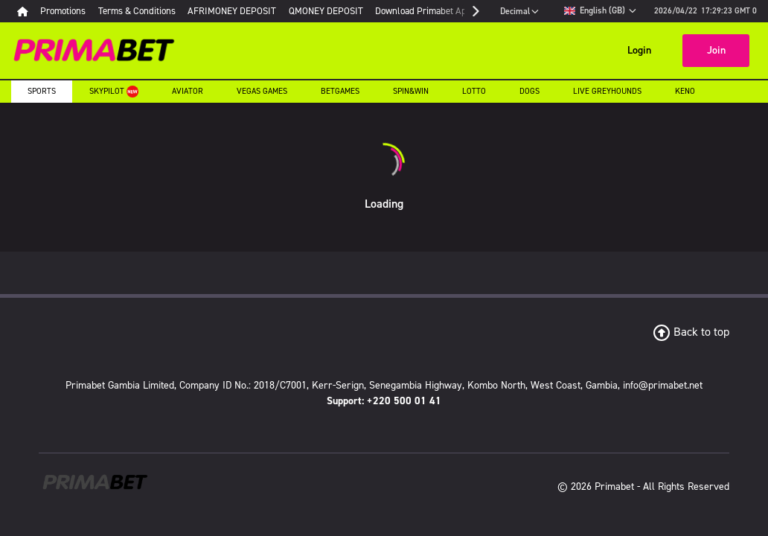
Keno (685, 91)
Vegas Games (262, 91)
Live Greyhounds (607, 91)
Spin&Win (411, 91)
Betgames (340, 91)
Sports (42, 91)
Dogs (529, 91)
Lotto (474, 91)
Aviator (187, 91)
